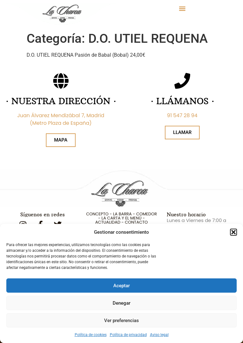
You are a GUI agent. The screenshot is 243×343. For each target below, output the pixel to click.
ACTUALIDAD (107, 222)
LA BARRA (122, 214)
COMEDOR (146, 214)
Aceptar (121, 286)
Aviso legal (159, 335)
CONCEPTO (97, 214)
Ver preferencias (121, 320)
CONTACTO (136, 222)
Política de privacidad (128, 335)
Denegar (121, 303)
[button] (233, 232)
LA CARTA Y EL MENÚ (121, 218)
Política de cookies (91, 335)
